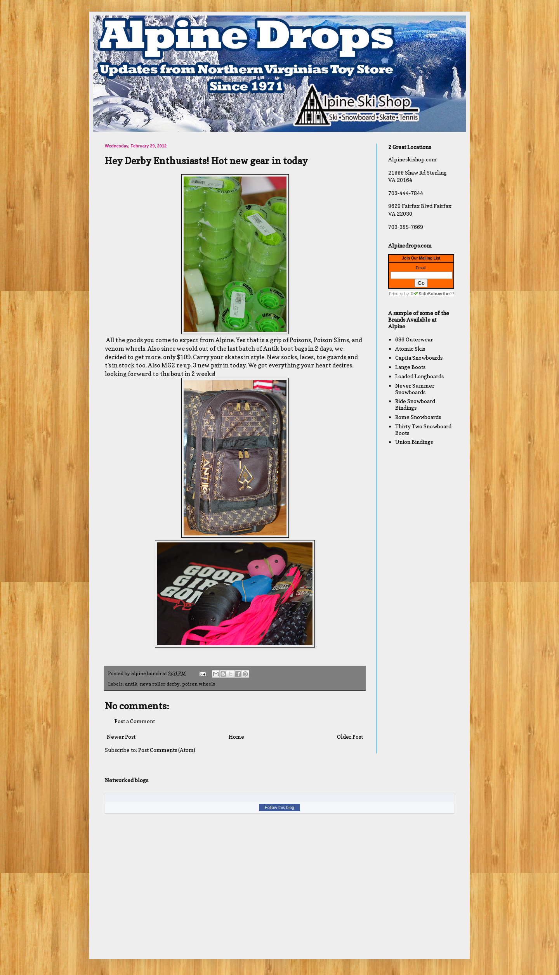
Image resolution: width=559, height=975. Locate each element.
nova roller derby (160, 684)
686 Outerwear (414, 339)
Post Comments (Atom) (166, 749)
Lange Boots (410, 367)
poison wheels (198, 684)
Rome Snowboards (418, 417)
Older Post (350, 736)
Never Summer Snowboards (414, 388)
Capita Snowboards (419, 357)
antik (131, 684)
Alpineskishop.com (412, 159)
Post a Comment (135, 721)
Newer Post (121, 736)
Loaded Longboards (419, 376)
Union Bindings (414, 441)
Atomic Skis (410, 348)
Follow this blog (279, 807)
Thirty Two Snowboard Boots (423, 429)
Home (236, 736)
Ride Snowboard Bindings (415, 404)
